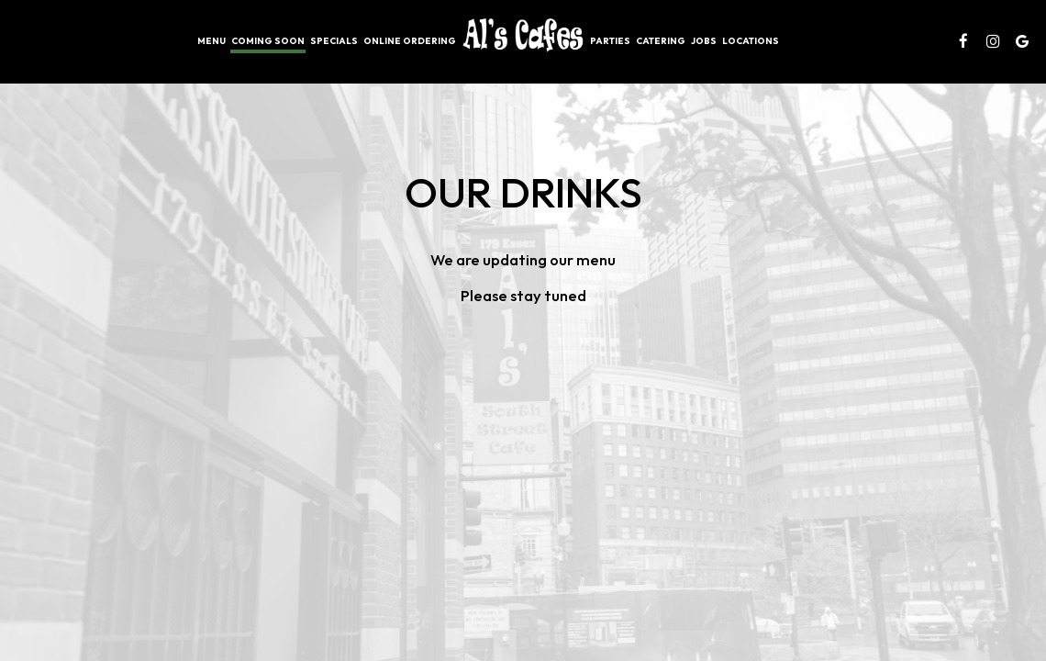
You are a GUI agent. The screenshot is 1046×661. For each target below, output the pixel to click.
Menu (211, 41)
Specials (334, 41)
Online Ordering (409, 41)
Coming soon (268, 41)
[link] (523, 35)
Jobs (704, 41)
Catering (660, 41)
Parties (610, 41)
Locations (750, 41)
